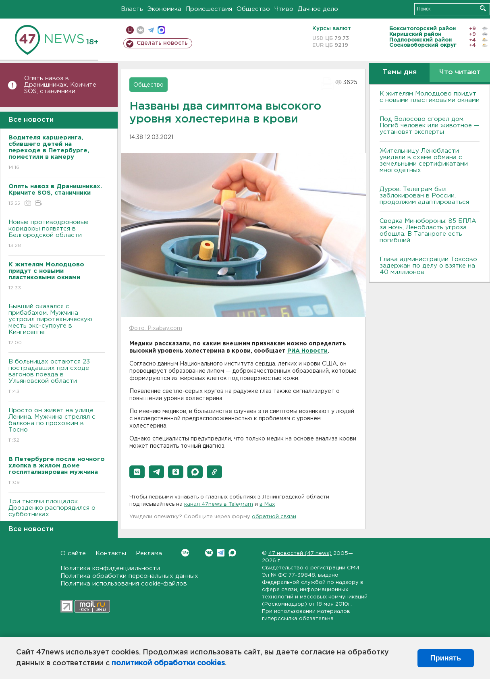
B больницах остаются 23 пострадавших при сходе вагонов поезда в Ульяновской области (56, 377)
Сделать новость (162, 43)
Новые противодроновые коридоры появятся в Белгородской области (56, 234)
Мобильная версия (130, 30)
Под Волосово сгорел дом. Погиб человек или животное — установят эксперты (430, 125)
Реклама (149, 553)
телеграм (151, 30)
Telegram (220, 552)
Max (232, 552)
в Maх (267, 504)
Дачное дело (318, 9)
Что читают (460, 72)
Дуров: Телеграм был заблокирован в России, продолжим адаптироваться (424, 196)
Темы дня (399, 72)
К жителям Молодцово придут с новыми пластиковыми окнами (430, 97)
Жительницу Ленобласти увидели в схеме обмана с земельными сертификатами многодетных (424, 160)
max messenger (161, 30)
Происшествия (209, 9)
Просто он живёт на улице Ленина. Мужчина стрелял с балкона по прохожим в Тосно (56, 426)
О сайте (73, 553)
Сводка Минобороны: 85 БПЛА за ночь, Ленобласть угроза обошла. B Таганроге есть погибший (428, 230)
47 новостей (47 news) (300, 553)
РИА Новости (307, 351)
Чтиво (283, 9)
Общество (253, 9)
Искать (483, 8)
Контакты (111, 553)
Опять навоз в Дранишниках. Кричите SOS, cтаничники (60, 85)
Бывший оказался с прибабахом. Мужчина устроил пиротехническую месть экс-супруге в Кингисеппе (56, 325)
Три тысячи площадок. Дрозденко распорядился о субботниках (56, 513)
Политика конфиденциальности (110, 568)
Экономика (164, 9)
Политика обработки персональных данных (129, 576)
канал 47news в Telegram (218, 504)
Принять (445, 658)
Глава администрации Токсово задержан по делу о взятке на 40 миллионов (428, 266)
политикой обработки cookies (168, 663)
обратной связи (274, 517)
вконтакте (140, 30)
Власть (132, 9)
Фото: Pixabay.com (155, 328)
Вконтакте (185, 552)
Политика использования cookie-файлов (123, 583)
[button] (137, 471)
